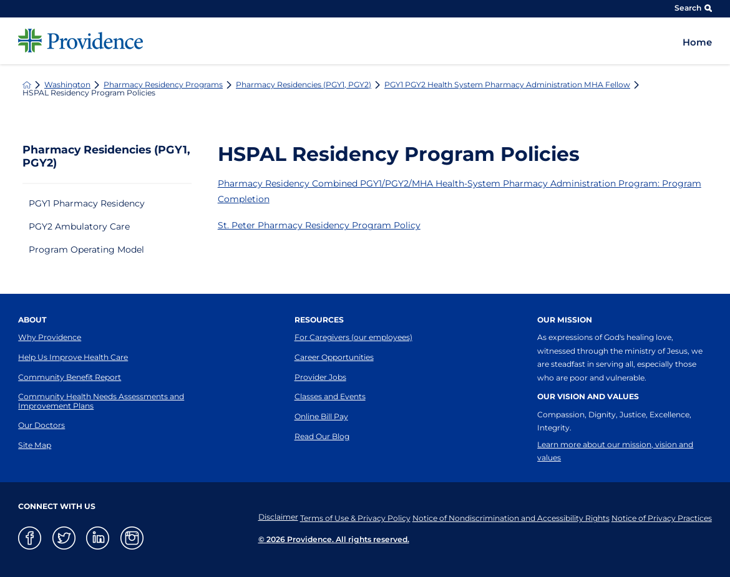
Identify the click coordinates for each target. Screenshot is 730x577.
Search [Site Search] (693, 7)
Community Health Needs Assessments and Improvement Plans (101, 401)
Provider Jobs (320, 377)
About (32, 319)
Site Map (34, 445)
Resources (319, 319)
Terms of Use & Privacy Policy (341, 516)
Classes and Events (330, 396)
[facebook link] (29, 538)
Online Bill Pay (321, 416)
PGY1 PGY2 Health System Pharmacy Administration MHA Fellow (507, 85)
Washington (67, 85)
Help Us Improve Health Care (73, 357)
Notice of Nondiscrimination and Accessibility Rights (504, 516)
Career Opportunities (334, 357)
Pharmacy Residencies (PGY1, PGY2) (303, 85)
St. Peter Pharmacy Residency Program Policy (319, 225)
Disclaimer (258, 516)
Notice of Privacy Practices (661, 516)
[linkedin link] (97, 538)
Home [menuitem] (697, 42)
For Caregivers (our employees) (353, 337)
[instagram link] (132, 538)
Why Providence (49, 337)
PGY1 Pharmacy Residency (87, 203)
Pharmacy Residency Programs (163, 85)
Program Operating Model (86, 249)
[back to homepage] (26, 84)
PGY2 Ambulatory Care (79, 226)
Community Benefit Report (69, 377)
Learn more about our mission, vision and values (615, 451)
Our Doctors (41, 425)
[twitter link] (63, 538)
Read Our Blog (321, 436)
